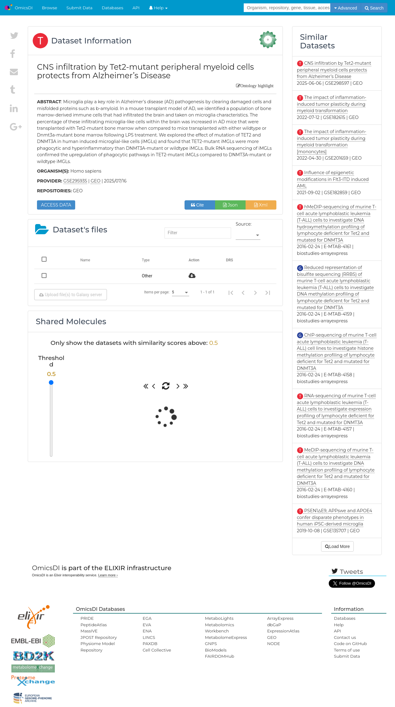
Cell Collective (157, 650)
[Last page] (268, 292)
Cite (200, 204)
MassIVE (88, 630)
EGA (147, 618)
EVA (147, 624)
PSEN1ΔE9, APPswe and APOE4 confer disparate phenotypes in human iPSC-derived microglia (334, 517)
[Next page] (255, 292)
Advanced (345, 8)
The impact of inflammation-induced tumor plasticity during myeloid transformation (331, 104)
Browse (49, 7)
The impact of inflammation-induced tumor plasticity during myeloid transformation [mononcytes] (331, 141)
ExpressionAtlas (283, 630)
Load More (337, 546)
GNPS (211, 643)
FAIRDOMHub (219, 656)
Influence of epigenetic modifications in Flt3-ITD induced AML (333, 179)
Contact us (345, 637)
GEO (271, 637)
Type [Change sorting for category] (146, 260)
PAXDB (150, 643)
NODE (273, 643)
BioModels (215, 650)
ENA (147, 630)
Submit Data (80, 7)
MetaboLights (219, 618)
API (136, 7)
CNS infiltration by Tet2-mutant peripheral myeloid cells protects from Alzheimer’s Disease (334, 69)
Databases (112, 7)
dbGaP (274, 624)
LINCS (149, 637)
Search (374, 8)
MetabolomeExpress (226, 637)
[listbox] (248, 235)
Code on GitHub (350, 643)
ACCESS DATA (56, 205)
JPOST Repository (98, 637)
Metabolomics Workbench (219, 627)
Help (158, 7)
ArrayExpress (280, 618)
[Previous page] (243, 292)
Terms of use (347, 650)
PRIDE (87, 618)
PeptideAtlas (93, 624)
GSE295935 (75, 181)
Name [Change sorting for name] (85, 260)
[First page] (231, 292)
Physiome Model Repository (97, 646)
